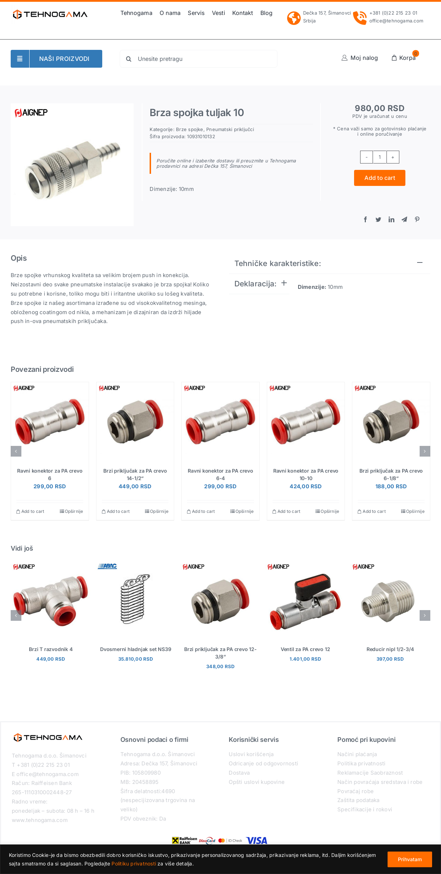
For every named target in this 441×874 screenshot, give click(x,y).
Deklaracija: (255, 283)
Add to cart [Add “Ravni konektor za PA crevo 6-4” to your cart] (203, 511)
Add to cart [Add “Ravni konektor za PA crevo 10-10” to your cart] (288, 511)
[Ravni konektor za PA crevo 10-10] (306, 421)
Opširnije (74, 511)
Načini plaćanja (357, 754)
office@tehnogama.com (396, 21)
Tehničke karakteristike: (277, 263)
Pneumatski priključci (230, 129)
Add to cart (379, 177)
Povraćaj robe (355, 791)
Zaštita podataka (358, 800)
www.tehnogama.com (40, 820)
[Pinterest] (417, 220)
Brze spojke (189, 129)
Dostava (239, 772)
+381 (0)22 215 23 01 (393, 13)
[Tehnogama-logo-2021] (50, 8)
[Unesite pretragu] (198, 59)
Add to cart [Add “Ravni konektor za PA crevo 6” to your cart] (32, 511)
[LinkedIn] (391, 220)
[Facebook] (365, 220)
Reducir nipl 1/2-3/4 (390, 649)
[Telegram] (404, 220)
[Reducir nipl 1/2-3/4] (390, 564)
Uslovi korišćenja (251, 754)
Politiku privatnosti (133, 863)
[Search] (129, 59)
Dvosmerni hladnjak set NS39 (135, 649)
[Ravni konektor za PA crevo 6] (50, 421)
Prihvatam (410, 859)
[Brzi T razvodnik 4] (51, 564)
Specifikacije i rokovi (364, 809)
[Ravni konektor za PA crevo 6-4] (220, 421)
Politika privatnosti (361, 763)
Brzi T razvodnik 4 (50, 649)
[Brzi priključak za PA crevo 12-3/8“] (220, 564)
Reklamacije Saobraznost (370, 772)
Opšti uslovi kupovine (257, 782)
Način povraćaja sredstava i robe (379, 782)
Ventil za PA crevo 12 (305, 649)
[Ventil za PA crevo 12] (305, 564)
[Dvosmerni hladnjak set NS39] (135, 564)
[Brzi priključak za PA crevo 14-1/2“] (135, 421)
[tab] (330, 264)
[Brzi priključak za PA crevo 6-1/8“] (391, 421)
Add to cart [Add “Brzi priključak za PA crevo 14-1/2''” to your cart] (118, 511)
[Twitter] (378, 220)
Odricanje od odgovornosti (263, 763)
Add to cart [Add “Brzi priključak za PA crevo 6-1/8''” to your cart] (374, 511)
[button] (16, 451)
